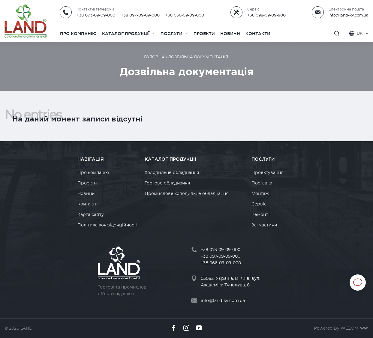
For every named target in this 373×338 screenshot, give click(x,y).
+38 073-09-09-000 (96, 15)
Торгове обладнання (167, 183)
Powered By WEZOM (341, 328)
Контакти (87, 204)
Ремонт (259, 215)
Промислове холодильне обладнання (186, 194)
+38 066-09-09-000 (184, 15)
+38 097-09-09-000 (140, 15)
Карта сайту (90, 215)
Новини (86, 194)
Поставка (261, 183)
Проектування (267, 173)
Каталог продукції (170, 159)
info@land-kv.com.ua (348, 15)
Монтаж (260, 194)
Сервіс (258, 204)
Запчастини (264, 225)
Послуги (263, 159)
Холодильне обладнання (172, 173)
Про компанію (93, 173)
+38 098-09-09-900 (266, 15)
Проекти (87, 183)
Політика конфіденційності (107, 225)
